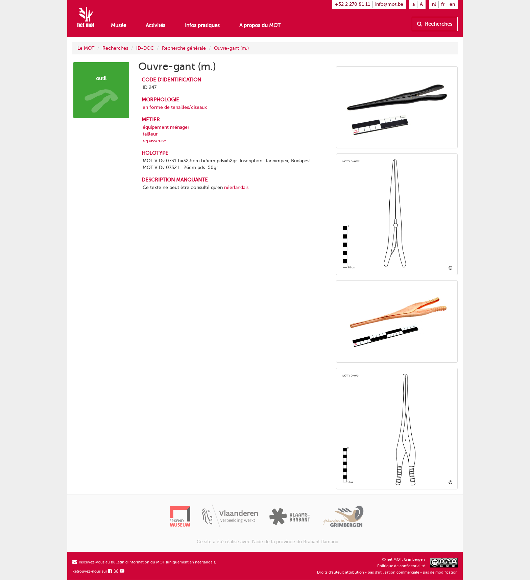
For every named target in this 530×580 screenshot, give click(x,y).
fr (442, 4)
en (452, 4)
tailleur (150, 134)
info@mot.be (389, 4)
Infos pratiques (202, 25)
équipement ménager (166, 127)
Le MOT (85, 48)
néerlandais (236, 187)
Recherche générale (184, 48)
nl (434, 4)
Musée (118, 25)
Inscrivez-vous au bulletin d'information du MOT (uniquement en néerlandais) (144, 562)
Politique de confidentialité (401, 566)
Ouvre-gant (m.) (231, 48)
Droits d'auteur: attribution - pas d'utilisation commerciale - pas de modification (387, 572)
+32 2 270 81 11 (352, 4)
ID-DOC (145, 48)
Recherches (434, 24)
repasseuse (154, 140)
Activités (155, 25)
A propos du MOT (260, 25)
